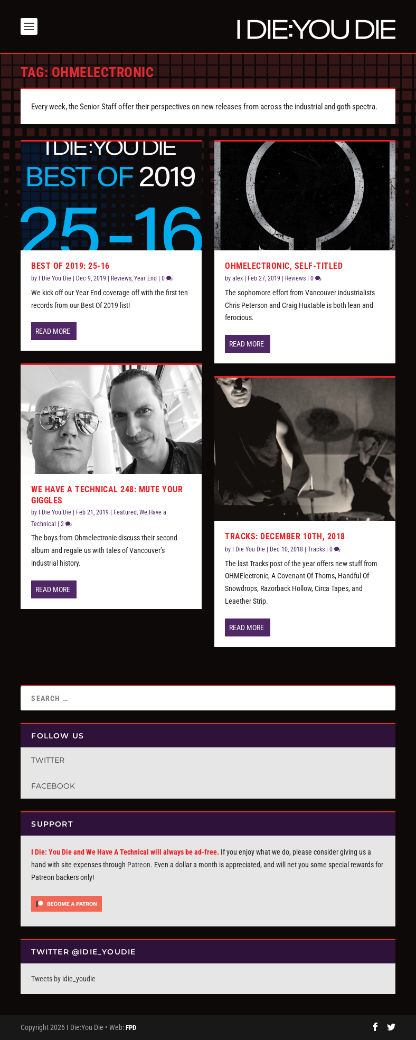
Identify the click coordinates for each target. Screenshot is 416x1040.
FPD (131, 1028)
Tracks (316, 549)
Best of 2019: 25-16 (70, 266)
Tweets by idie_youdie (63, 979)
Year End (145, 278)
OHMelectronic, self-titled (284, 266)
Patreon (138, 864)
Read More (52, 331)
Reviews (121, 278)
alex (237, 278)
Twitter (47, 760)
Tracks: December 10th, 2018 (285, 536)
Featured (125, 512)
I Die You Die (55, 278)
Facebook (53, 786)
